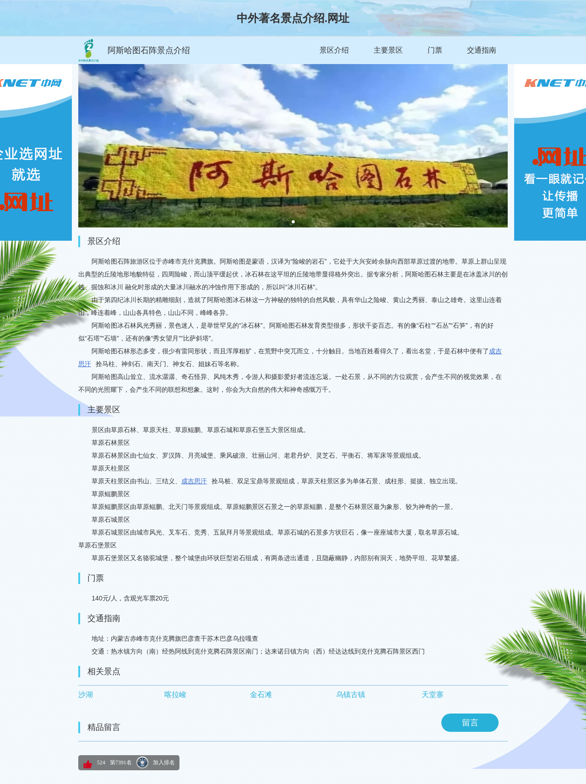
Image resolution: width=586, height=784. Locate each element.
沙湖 (85, 694)
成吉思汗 (194, 481)
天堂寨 (433, 694)
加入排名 (164, 762)
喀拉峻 (175, 694)
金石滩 (261, 694)
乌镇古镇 (350, 694)
